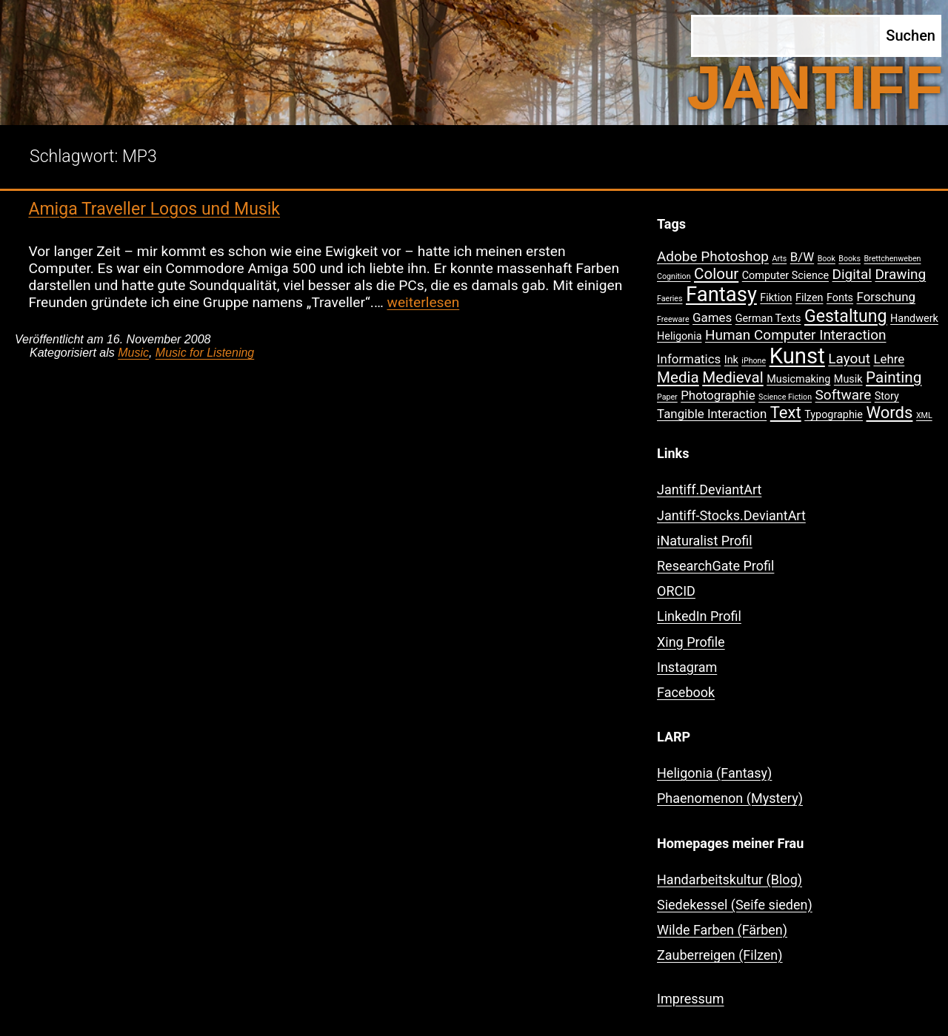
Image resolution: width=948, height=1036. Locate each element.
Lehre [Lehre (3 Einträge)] (888, 359)
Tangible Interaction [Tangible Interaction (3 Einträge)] (712, 413)
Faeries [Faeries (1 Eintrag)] (670, 298)
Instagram (687, 667)
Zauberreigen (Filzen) (720, 955)
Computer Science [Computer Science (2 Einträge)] (785, 275)
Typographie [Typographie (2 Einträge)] (833, 414)
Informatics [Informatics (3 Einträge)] (689, 359)
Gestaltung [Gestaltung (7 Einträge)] (845, 316)
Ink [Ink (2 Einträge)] (731, 360)
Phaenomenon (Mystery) (730, 798)
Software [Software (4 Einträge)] (843, 394)
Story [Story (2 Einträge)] (887, 396)
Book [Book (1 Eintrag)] (826, 258)
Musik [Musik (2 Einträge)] (848, 379)
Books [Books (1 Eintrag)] (849, 258)
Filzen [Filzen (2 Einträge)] (809, 298)
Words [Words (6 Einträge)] (889, 412)
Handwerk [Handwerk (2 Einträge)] (914, 318)
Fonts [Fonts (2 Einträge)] (840, 298)
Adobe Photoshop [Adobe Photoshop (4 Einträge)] (713, 256)
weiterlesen (423, 302)
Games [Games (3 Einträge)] (712, 317)
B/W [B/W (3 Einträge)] (802, 256)
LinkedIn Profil (699, 616)
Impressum (690, 998)
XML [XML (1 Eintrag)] (924, 415)
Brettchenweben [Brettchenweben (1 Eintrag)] (892, 258)
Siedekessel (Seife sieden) (734, 904)
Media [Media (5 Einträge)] (678, 377)
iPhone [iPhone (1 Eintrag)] (753, 361)
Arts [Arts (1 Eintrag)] (779, 258)
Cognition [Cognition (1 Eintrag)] (674, 276)
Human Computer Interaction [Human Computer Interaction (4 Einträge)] (796, 334)
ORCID (676, 591)
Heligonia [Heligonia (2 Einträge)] (679, 336)
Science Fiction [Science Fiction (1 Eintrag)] (785, 397)
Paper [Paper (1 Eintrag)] (667, 397)
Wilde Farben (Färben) (722, 930)
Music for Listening (205, 352)
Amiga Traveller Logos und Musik (154, 209)
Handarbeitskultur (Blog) (729, 879)
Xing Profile (691, 642)
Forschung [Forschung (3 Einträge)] (886, 296)
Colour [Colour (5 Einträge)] (716, 274)
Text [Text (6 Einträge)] (785, 412)
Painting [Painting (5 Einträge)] (893, 377)
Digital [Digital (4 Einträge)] (852, 274)
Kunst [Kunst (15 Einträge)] (797, 356)
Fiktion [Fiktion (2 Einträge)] (776, 298)
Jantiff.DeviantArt (709, 489)
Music (133, 352)
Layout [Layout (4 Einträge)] (849, 358)
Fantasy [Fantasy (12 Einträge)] (721, 294)
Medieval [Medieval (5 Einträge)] (732, 377)
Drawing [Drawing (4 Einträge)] (900, 274)
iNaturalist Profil (704, 540)
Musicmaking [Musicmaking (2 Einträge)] (798, 379)
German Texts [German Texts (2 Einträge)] (768, 318)
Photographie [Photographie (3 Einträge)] (718, 395)
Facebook (686, 692)
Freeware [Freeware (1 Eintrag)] (673, 319)
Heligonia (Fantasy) (714, 773)
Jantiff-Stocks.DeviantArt (731, 515)
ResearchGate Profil (715, 566)
